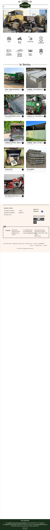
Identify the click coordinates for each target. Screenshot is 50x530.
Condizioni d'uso (38, 245)
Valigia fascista (9, 169)
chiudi (25, 528)
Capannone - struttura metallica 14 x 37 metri (38, 89)
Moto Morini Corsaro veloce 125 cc (13, 196)
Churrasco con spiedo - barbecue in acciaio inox (16, 143)
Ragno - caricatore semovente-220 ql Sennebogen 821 (18, 89)
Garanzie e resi (7, 214)
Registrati (21, 212)
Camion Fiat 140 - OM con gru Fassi (35, 116)
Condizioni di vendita (9, 210)
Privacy (31, 245)
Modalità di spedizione (9, 212)
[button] (6, 21)
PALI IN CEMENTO (30, 169)
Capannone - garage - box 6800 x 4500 (36, 143)
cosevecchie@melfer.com (29, 233)
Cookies (45, 245)
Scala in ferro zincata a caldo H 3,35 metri (15, 116)
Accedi (20, 210)
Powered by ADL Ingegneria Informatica (25, 248)
